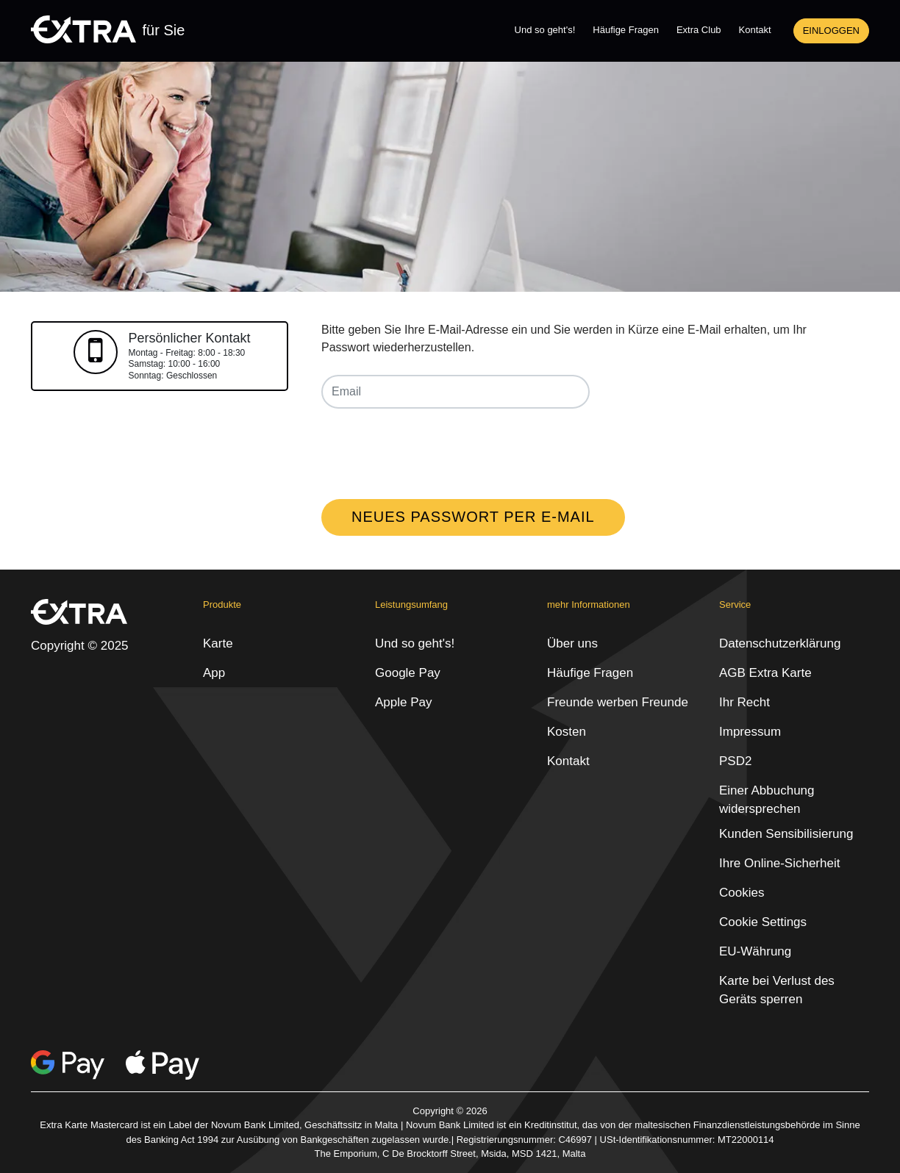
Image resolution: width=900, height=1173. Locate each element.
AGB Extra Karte (765, 673)
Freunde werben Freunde (617, 702)
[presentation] (433, 448)
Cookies (741, 893)
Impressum (750, 732)
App (214, 673)
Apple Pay (403, 702)
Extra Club (698, 29)
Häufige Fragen (626, 29)
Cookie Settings (763, 922)
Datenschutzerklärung (779, 643)
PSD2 (735, 761)
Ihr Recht (744, 702)
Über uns (572, 643)
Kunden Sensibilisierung (786, 834)
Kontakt (755, 29)
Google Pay (407, 673)
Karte (218, 643)
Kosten (566, 732)
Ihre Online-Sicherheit (779, 863)
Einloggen (831, 30)
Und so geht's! (545, 29)
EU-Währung (755, 951)
